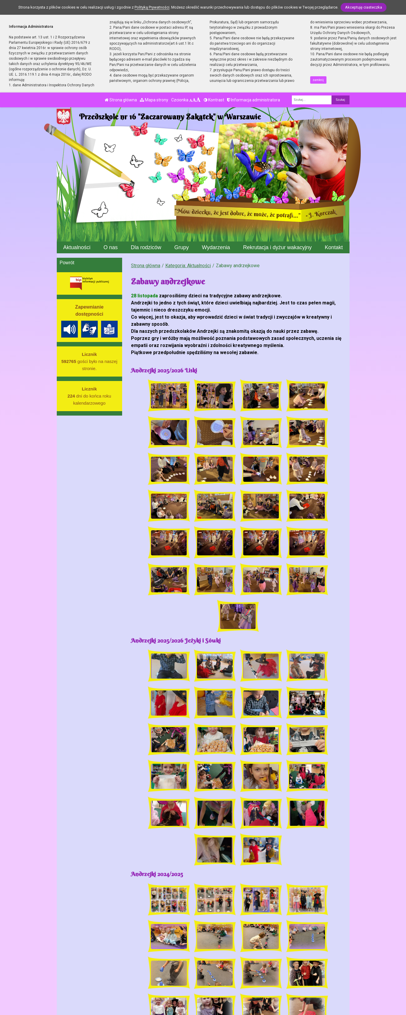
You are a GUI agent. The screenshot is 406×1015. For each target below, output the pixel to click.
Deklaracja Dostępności (202, 998)
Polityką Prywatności (152, 7)
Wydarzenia (216, 247)
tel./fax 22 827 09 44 (151, 980)
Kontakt (334, 247)
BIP (195, 980)
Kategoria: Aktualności (188, 265)
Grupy (181, 247)
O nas (110, 247)
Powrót (67, 262)
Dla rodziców (146, 247)
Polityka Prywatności (213, 987)
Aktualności (76, 247)
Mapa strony (154, 100)
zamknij (318, 80)
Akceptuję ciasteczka (363, 7)
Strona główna (121, 100)
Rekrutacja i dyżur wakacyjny (277, 247)
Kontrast (214, 100)
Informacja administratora (253, 100)
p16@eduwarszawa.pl (152, 987)
